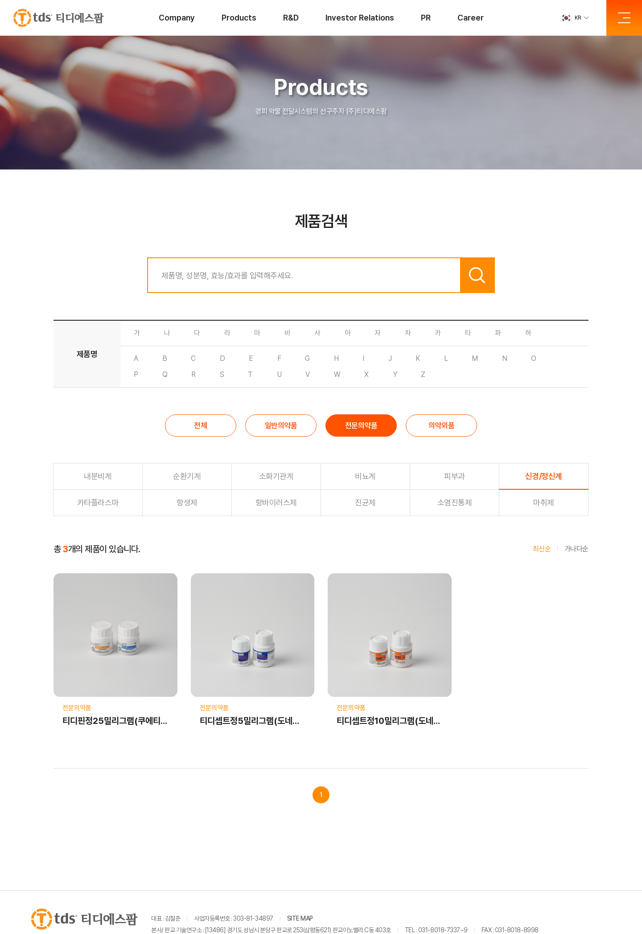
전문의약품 (361, 425)
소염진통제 (454, 502)
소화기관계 (276, 476)
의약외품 (441, 425)
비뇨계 (365, 476)
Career (470, 17)
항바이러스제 (276, 502)
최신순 (542, 549)
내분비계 (97, 476)
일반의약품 (281, 425)
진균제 (365, 502)
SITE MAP (300, 918)
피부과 (454, 476)
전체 (200, 425)
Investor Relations (359, 17)
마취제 (543, 502)
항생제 (187, 502)
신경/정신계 (543, 476)
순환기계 (187, 476)
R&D (291, 17)
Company (177, 17)
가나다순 (576, 549)
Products (239, 17)
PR (426, 17)
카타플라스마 (98, 502)
